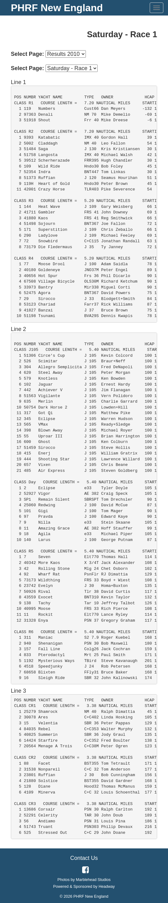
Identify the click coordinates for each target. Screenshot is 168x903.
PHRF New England (57, 7)
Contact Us (84, 858)
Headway (107, 886)
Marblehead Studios (93, 880)
